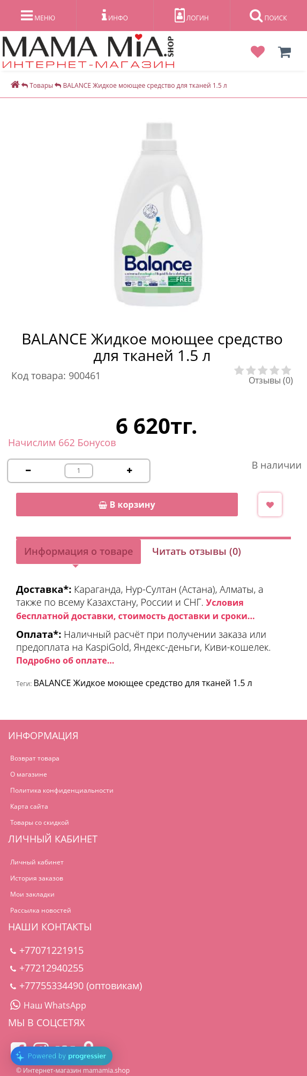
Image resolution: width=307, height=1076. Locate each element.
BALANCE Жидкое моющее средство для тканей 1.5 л (142, 683)
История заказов (36, 878)
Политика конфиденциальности (62, 790)
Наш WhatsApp (48, 1005)
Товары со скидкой (39, 822)
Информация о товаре (78, 551)
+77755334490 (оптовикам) (76, 985)
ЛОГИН (192, 15)
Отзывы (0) (271, 380)
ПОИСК (268, 15)
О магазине (28, 774)
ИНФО (115, 15)
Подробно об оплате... (65, 660)
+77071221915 (47, 950)
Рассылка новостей (40, 910)
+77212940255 (47, 967)
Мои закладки (32, 894)
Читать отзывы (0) (196, 551)
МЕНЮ (38, 15)
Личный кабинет (37, 862)
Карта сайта (29, 806)
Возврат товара (34, 758)
